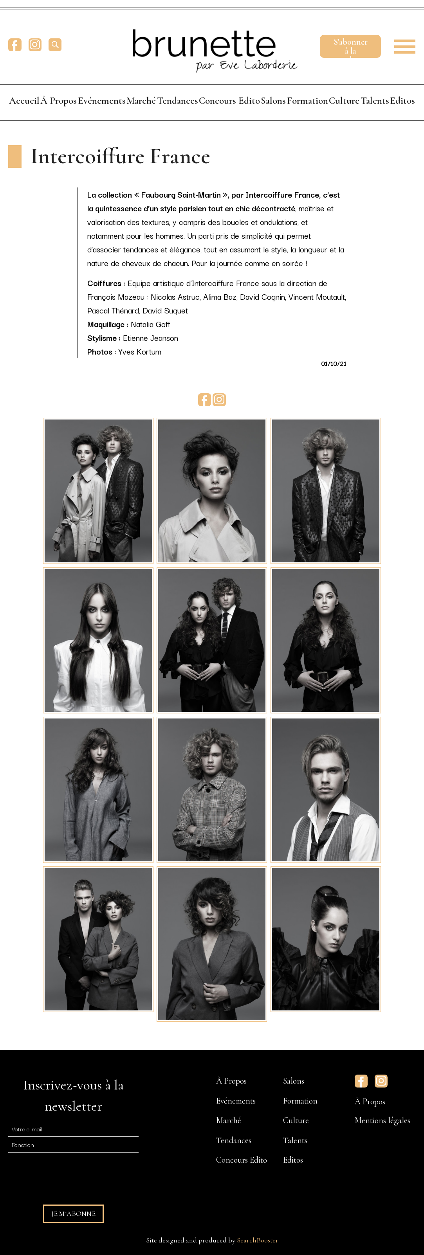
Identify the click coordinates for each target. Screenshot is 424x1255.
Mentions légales (382, 1120)
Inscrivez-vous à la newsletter (73, 1096)
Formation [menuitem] (307, 100)
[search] (55, 44)
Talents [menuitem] (375, 100)
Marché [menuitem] (141, 100)
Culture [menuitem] (344, 100)
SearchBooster (257, 1240)
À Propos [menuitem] (58, 100)
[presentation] (67, 1175)
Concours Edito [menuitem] (229, 100)
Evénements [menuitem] (102, 100)
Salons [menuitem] (273, 100)
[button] (402, 44)
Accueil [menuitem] (24, 100)
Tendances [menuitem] (177, 100)
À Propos (370, 1102)
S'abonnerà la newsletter (350, 47)
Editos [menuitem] (402, 100)
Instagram (35, 44)
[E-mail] (73, 1128)
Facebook (14, 44)
